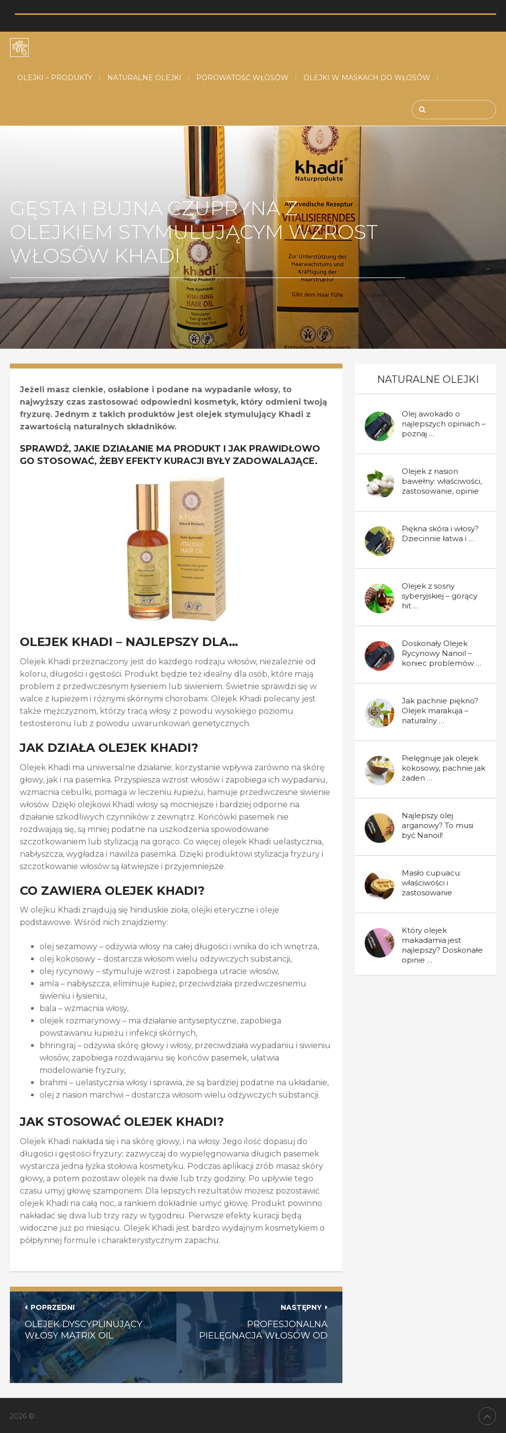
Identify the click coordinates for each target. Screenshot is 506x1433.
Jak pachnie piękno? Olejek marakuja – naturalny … (440, 710)
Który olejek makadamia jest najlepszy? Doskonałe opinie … (442, 945)
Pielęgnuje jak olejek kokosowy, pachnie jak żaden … (443, 768)
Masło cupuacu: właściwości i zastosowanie (431, 882)
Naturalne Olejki (144, 77)
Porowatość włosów (242, 77)
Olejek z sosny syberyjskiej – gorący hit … (439, 595)
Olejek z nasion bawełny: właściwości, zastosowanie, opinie (442, 481)
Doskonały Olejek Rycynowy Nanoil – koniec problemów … (441, 653)
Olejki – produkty (54, 77)
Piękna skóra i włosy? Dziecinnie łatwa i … (440, 533)
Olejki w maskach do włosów (366, 77)
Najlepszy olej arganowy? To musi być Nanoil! (437, 825)
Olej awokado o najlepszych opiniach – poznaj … (444, 423)
